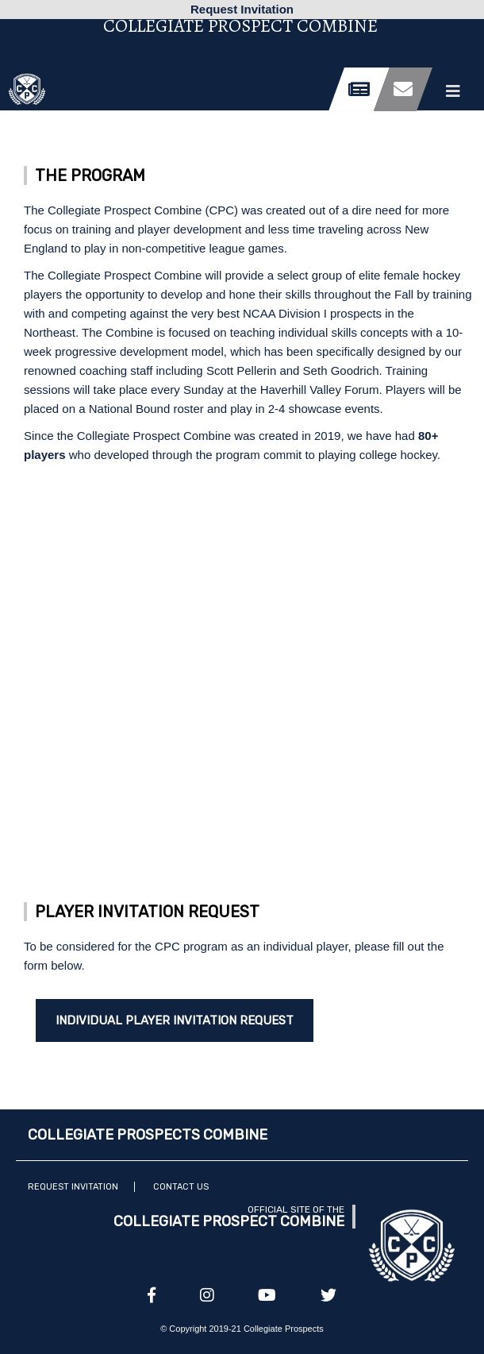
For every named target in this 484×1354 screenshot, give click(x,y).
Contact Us (181, 1187)
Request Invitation (73, 1187)
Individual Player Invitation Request (175, 1020)
